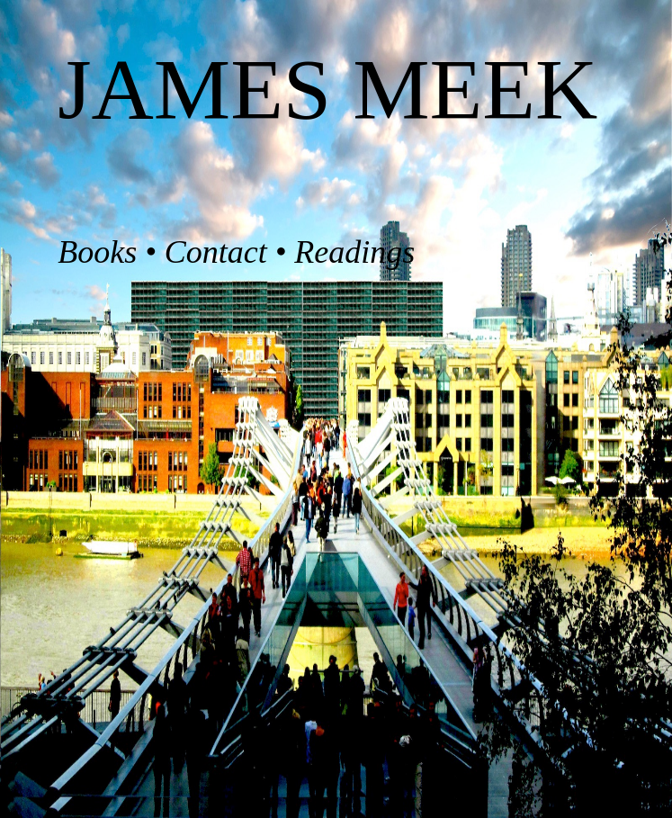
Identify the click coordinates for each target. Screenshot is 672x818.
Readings (354, 252)
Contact (216, 252)
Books (97, 252)
